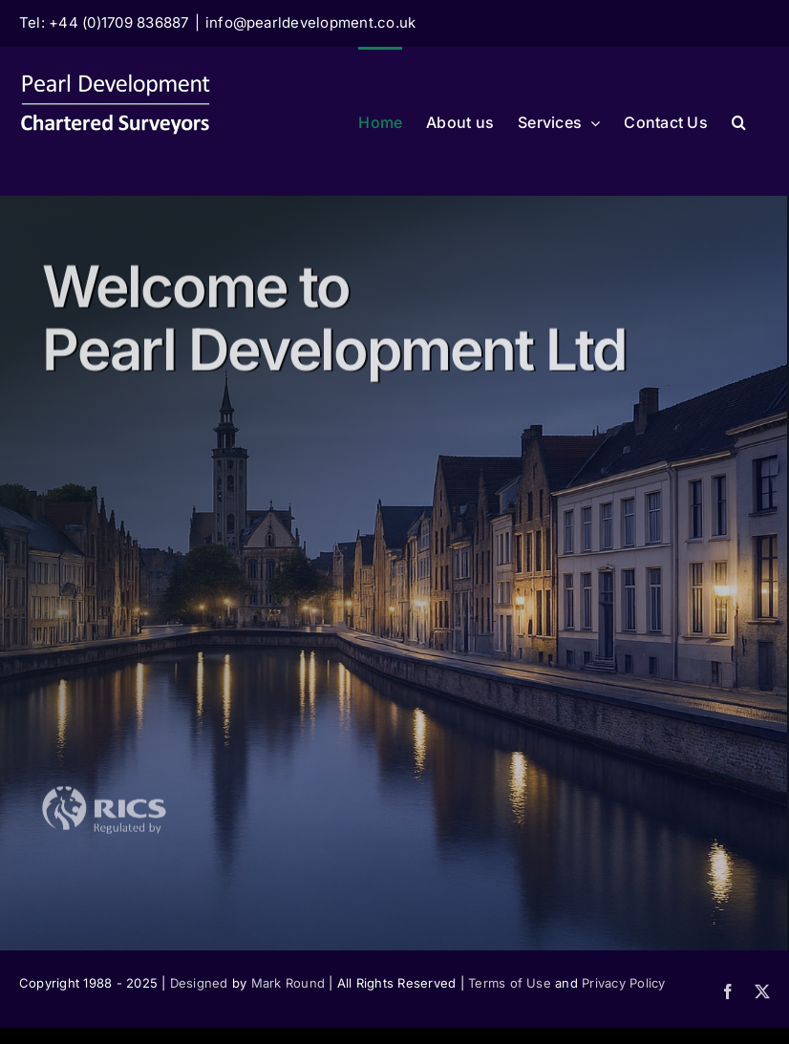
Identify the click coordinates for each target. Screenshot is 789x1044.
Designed (199, 983)
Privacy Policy (623, 983)
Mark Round (288, 983)
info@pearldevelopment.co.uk (310, 22)
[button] (739, 121)
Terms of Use (509, 983)
